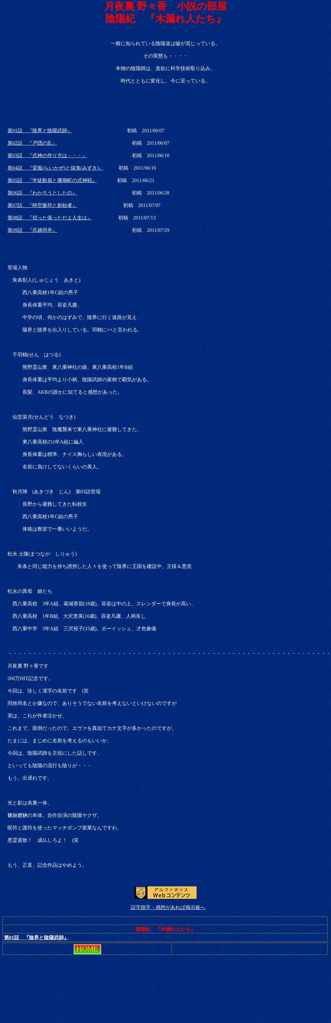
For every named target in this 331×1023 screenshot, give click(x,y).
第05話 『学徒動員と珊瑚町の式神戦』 (52, 180)
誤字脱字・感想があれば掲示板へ (168, 907)
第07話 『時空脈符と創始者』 (42, 205)
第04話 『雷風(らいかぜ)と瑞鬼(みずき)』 (55, 168)
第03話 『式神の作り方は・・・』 (47, 155)
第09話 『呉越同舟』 (32, 230)
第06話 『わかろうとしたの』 (42, 192)
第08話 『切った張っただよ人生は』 (49, 217)
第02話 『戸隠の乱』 (32, 143)
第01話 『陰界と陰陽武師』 (39, 130)
